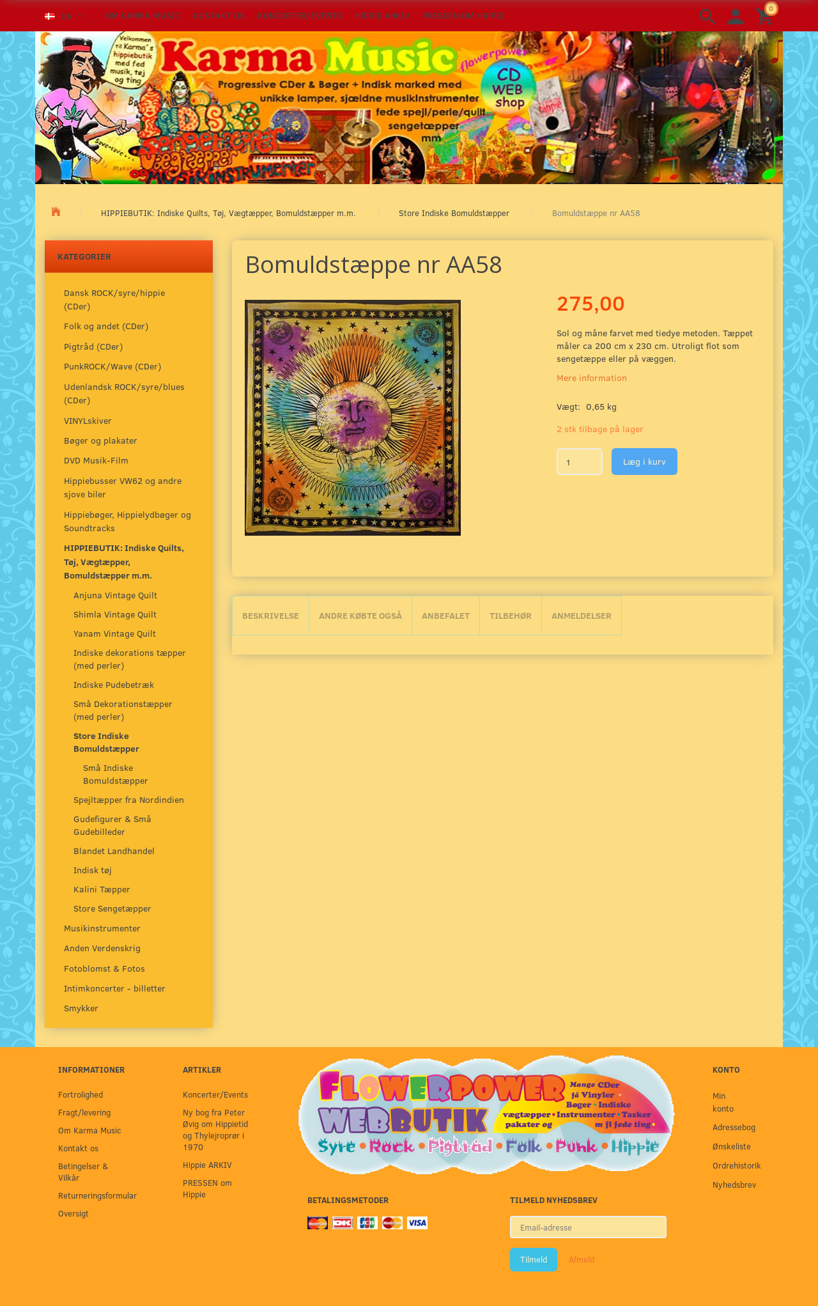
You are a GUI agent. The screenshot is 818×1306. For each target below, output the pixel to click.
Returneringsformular (94, 1195)
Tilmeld (533, 1259)
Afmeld (581, 1259)
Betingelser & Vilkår (83, 1171)
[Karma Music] (409, 106)
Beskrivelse (270, 615)
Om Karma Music (142, 15)
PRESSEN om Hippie (463, 15)
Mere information (592, 377)
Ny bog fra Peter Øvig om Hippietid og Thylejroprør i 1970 (215, 1129)
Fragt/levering (84, 1112)
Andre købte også (360, 615)
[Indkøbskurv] (766, 15)
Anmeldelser (582, 615)
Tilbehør (511, 615)
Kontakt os (219, 15)
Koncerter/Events (300, 15)
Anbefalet (446, 615)
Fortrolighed (80, 1094)
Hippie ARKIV (382, 15)
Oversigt (73, 1213)
